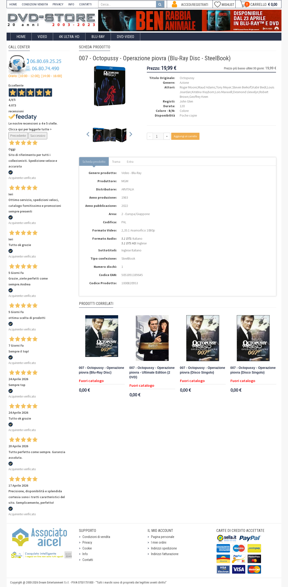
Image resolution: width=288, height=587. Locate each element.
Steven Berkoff (241, 87)
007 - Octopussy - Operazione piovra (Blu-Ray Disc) (101, 370)
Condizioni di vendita (96, 537)
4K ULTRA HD (69, 36)
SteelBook (128, 258)
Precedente (18, 135)
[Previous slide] (88, 135)
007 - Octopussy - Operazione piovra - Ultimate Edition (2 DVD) (152, 372)
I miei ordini (158, 542)
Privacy (87, 542)
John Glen (186, 101)
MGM (124, 181)
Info (85, 554)
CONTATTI (85, 4)
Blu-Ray (98, 36)
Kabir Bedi (259, 87)
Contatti (87, 560)
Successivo (37, 135)
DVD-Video (125, 36)
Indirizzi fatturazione (165, 554)
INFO (71, 4)
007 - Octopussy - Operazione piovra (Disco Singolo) (202, 370)
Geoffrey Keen (198, 97)
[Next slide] (130, 135)
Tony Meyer (223, 87)
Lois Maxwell (223, 92)
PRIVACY (58, 4)
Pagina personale (162, 537)
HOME (13, 4)
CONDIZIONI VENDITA (35, 4)
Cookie (87, 548)
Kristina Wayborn (203, 92)
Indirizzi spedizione (164, 548)
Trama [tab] (116, 161)
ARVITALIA (127, 189)
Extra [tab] (130, 161)
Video (42, 36)
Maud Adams (206, 87)
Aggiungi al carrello (185, 136)
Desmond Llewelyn (245, 92)
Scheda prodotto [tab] (93, 161)
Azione (184, 82)
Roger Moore (188, 87)
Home (21, 36)
